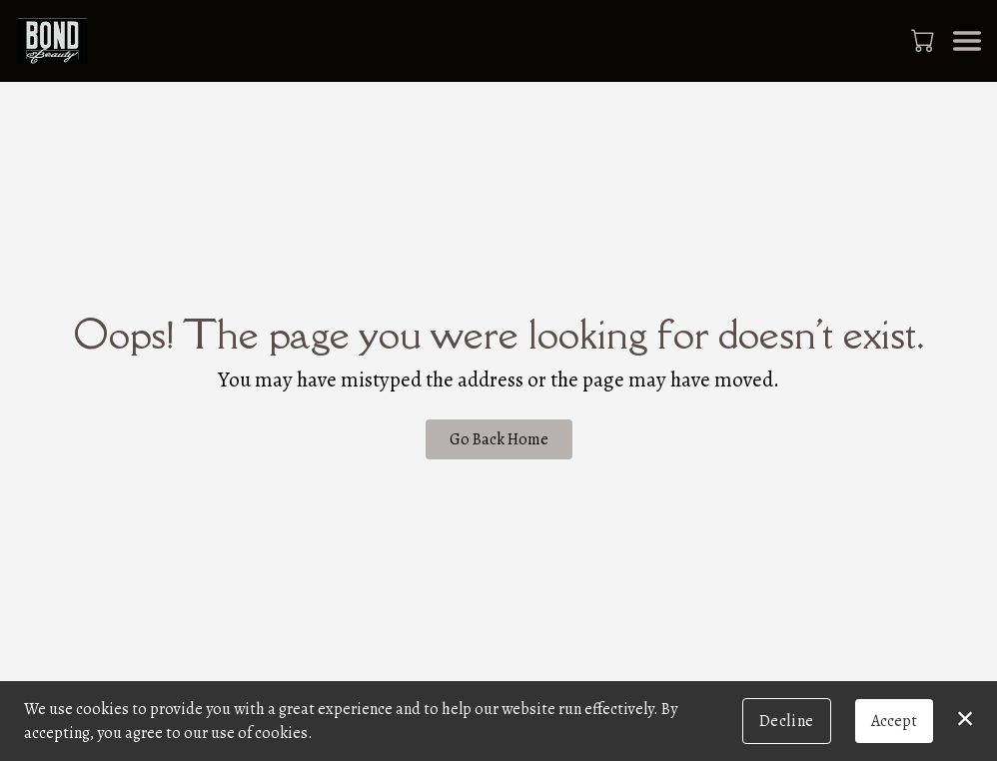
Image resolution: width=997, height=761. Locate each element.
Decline (786, 721)
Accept (894, 721)
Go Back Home (499, 439)
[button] (924, 40)
